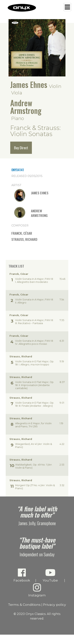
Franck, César (21, 233)
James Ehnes (28, 84)
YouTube (50, 575)
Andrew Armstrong (25, 106)
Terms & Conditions (24, 605)
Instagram (37, 590)
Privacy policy (54, 605)
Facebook (22, 575)
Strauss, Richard (24, 239)
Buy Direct (21, 147)
